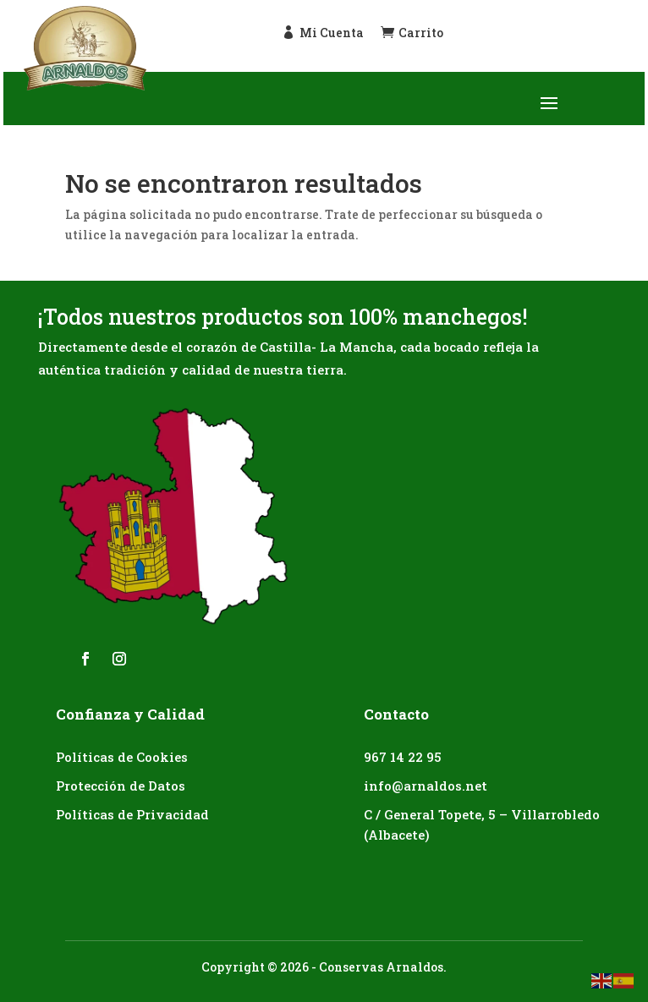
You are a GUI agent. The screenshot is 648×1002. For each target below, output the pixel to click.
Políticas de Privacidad (132, 814)
